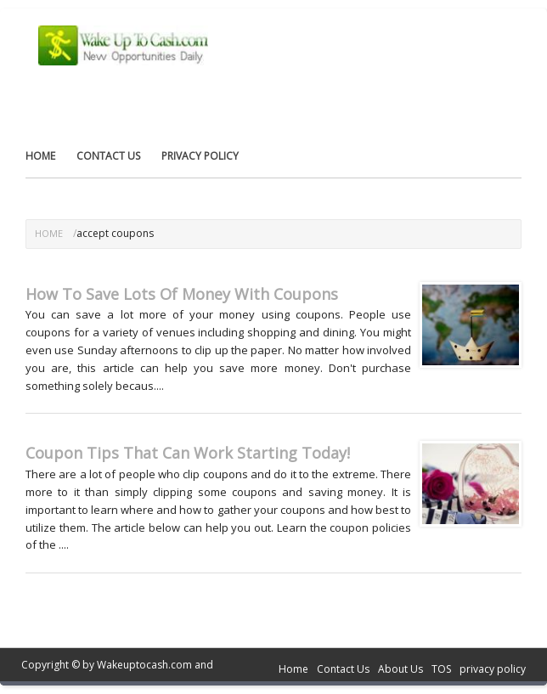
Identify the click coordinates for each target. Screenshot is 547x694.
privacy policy (200, 156)
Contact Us (108, 156)
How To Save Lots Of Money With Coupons (181, 294)
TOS (441, 669)
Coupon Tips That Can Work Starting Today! (187, 453)
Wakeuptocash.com (144, 664)
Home (40, 156)
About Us (400, 669)
